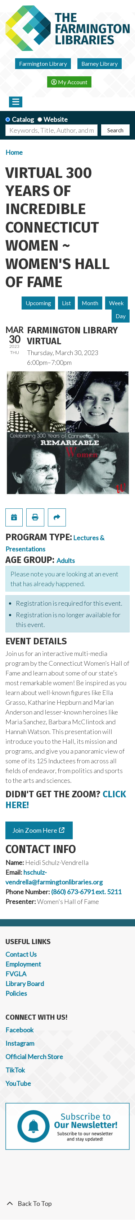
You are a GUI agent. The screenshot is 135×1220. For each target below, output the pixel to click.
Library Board (24, 983)
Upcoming (38, 302)
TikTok (15, 1070)
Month (90, 302)
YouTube (18, 1083)
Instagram (19, 1043)
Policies (16, 993)
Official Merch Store (34, 1057)
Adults (66, 560)
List (66, 302)
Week (116, 302)
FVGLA (15, 974)
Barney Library (99, 63)
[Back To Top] (67, 1203)
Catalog (23, 119)
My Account (69, 81)
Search (115, 130)
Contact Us (21, 954)
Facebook (19, 1030)
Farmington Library (43, 63)
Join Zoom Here (34, 830)
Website (56, 119)
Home (14, 152)
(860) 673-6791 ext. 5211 (86, 892)
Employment (23, 964)
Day (121, 315)
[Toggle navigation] (15, 102)
